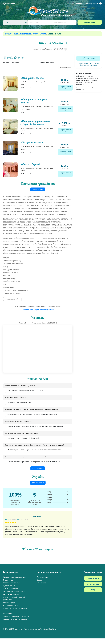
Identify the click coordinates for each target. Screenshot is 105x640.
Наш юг (8, 34)
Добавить (93, 3)
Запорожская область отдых (14, 593)
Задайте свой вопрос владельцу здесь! (38, 311)
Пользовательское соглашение (15, 621)
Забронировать (65, 87)
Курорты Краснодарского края (14, 579)
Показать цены (37, 191)
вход (93, 591)
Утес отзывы (41, 584)
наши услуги (93, 580)
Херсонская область (11, 596)
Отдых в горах (8, 581)
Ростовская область (10, 607)
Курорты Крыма (9, 587)
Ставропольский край (11, 584)
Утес (35, 34)
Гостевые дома (42, 579)
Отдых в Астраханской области (15, 610)
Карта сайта (7, 615)
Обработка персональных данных (16, 618)
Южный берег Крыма (22, 34)
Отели (43, 34)
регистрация (93, 586)
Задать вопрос (37, 470)
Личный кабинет (75, 3)
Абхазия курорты (9, 604)
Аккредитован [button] (11, 300)
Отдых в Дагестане (10, 590)
